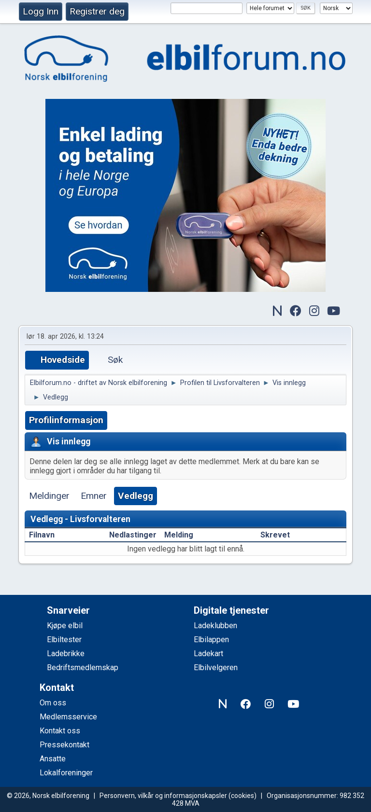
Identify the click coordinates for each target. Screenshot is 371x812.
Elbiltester (64, 639)
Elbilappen (211, 639)
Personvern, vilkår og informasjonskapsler (163, 795)
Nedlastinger (133, 534)
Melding (178, 534)
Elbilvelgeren (216, 667)
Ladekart (208, 653)
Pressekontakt (64, 744)
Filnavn (42, 534)
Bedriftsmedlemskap (82, 667)
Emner (94, 495)
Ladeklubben (215, 625)
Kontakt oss (60, 730)
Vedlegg (135, 495)
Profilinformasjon (66, 420)
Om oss (53, 702)
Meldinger (49, 495)
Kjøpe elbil (65, 625)
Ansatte (53, 758)
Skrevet (280, 534)
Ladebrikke (66, 653)
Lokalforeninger (66, 772)
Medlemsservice (68, 716)
